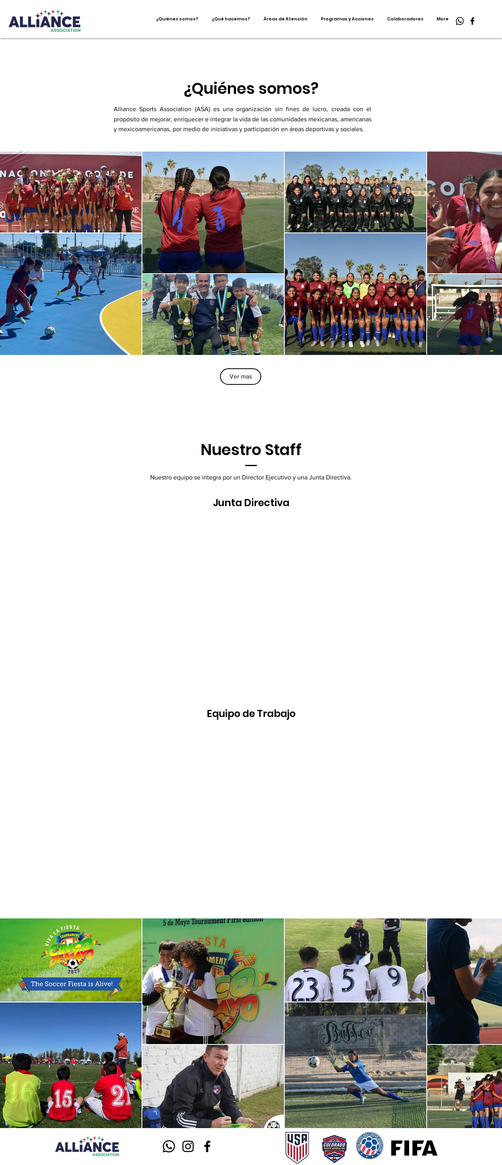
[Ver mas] (240, 376)
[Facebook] (472, 21)
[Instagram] (188, 1146)
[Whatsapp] (460, 21)
